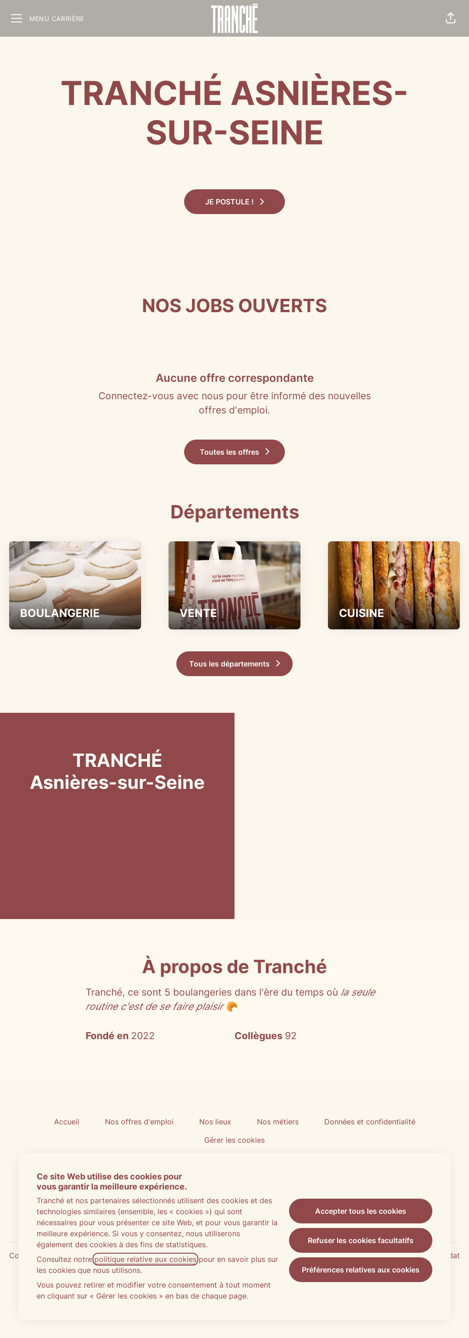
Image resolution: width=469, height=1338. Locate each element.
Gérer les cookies (234, 1140)
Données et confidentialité (369, 1121)
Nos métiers (278, 1121)
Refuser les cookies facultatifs (361, 1240)
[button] (451, 18)
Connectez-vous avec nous (161, 396)
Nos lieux (215, 1121)
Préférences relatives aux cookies (361, 1269)
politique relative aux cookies (145, 1259)
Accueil (66, 1121)
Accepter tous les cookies (360, 1211)
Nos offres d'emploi (139, 1121)
